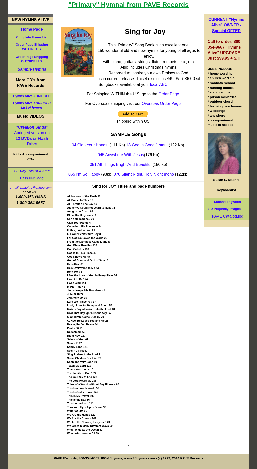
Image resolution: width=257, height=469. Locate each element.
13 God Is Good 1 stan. (147, 145)
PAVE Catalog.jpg (227, 216)
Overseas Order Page (161, 103)
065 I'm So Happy (84, 174)
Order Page (168, 94)
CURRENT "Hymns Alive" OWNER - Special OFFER (226, 25)
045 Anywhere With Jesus (121, 155)
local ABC (158, 84)
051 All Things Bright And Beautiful (120, 164)
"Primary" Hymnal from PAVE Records (128, 4)
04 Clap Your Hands (89, 145)
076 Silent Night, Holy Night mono (144, 174)
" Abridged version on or (32, 135)
